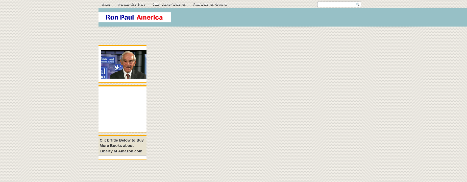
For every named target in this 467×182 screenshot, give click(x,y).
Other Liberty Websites (169, 4)
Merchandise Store (131, 4)
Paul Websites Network (210, 4)
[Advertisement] (276, 18)
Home (106, 4)
